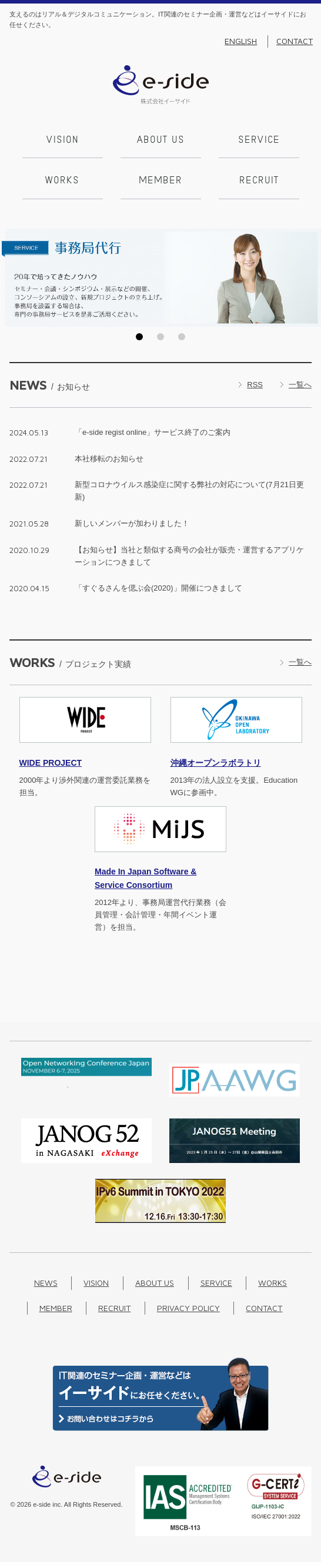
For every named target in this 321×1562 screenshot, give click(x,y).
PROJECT (50, 762)
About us (161, 140)
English (241, 41)
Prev (12, 277)
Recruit (259, 181)
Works (62, 181)
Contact (294, 41)
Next (308, 277)
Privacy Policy (188, 1308)
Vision (62, 140)
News (46, 1283)
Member (160, 181)
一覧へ (300, 384)
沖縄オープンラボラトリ (215, 762)
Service (259, 140)
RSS (255, 384)
